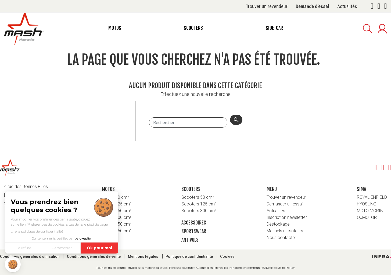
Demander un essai (285, 204)
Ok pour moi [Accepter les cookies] (99, 247)
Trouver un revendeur (267, 6)
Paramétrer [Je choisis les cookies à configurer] (62, 247)
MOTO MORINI (371, 210)
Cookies (227, 256)
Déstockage (278, 224)
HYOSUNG (366, 204)
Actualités (347, 6)
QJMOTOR (367, 217)
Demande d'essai (312, 6)
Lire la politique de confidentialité (37, 231)
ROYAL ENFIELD (372, 197)
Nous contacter (281, 237)
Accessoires (193, 223)
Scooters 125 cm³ (198, 204)
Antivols (190, 240)
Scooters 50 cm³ (197, 197)
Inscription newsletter (287, 217)
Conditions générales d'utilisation (30, 256)
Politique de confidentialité (190, 256)
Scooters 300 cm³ (198, 210)
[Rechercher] (188, 122)
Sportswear (193, 231)
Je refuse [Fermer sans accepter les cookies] (24, 247)
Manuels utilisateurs (285, 230)
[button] (13, 264)
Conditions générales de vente (94, 256)
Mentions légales (143, 256)
